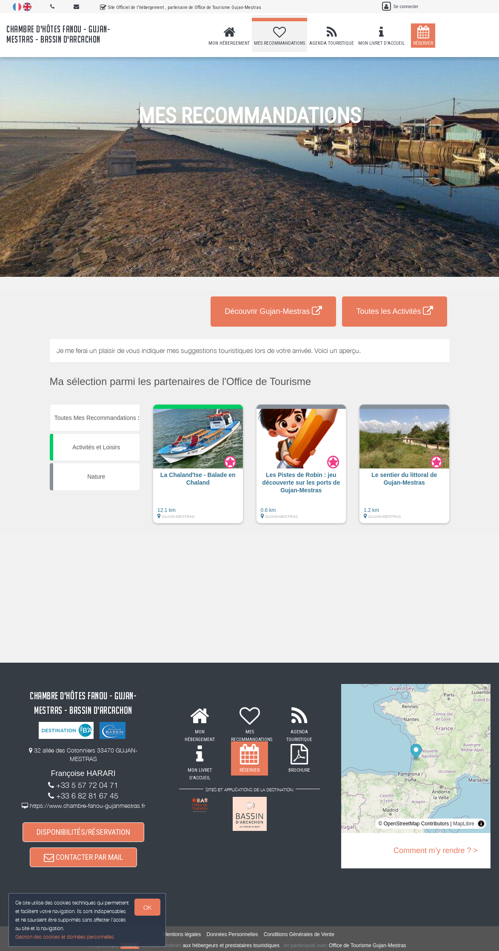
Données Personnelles (232, 934)
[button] (198, 468)
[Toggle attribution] (481, 824)
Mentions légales (182, 934)
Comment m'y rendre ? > (435, 850)
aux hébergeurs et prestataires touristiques (230, 945)
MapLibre (463, 824)
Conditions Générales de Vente (299, 934)
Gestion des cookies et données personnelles (64, 937)
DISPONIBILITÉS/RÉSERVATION (83, 831)
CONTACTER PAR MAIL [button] (83, 857)
